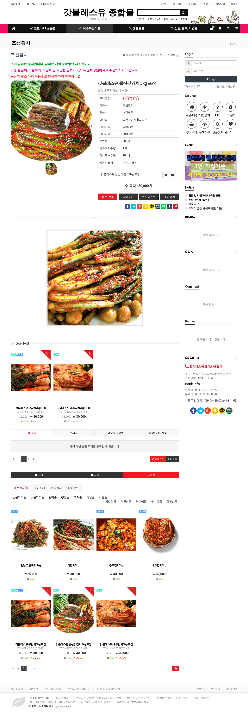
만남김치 (56, 487)
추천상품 (126, 501)
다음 (95, 474)
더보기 (172, 459)
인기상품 (156, 501)
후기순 (78, 497)
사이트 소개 (17, 688)
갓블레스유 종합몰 (98, 12)
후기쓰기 (158, 459)
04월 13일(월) (48, 4)
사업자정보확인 (202, 697)
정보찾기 (192, 4)
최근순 (103, 497)
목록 (151, 474)
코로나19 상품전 (43, 28)
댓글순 (90, 497)
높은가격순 (19, 497)
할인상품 (171, 501)
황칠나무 (192, 204)
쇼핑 (206, 4)
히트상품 (110, 501)
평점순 (65, 497)
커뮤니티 (220, 4)
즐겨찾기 (15, 4)
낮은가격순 (37, 497)
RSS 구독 (30, 4)
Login (211, 79)
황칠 (166, 19)
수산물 (174, 19)
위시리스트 (149, 196)
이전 (39, 474)
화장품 (150, 19)
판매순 (53, 497)
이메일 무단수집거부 (79, 688)
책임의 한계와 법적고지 (108, 688)
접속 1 (234, 4)
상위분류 (73, 487)
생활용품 (136, 28)
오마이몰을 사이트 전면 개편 (204, 208)
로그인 (163, 4)
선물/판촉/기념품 (183, 28)
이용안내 (200, 688)
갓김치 (183, 19)
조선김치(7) (21, 487)
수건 (159, 19)
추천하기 (169, 196)
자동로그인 (193, 86)
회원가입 (177, 4)
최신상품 (141, 501)
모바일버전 (231, 688)
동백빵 (141, 19)
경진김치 (39, 487)
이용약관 (33, 688)
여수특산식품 (89, 28)
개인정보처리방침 (53, 688)
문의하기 (215, 688)
